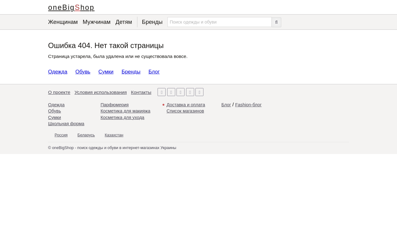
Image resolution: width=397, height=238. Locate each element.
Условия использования (100, 92)
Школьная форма (66, 123)
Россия (61, 135)
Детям (123, 22)
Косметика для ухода (122, 117)
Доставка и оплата (186, 104)
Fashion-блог (248, 104)
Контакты (141, 92)
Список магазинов (185, 110)
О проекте (59, 92)
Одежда (57, 72)
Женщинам (63, 22)
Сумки (106, 72)
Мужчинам (97, 22)
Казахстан (114, 135)
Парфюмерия (114, 104)
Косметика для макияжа (125, 110)
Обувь (82, 72)
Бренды (152, 22)
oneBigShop (71, 7)
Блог (154, 72)
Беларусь (86, 135)
